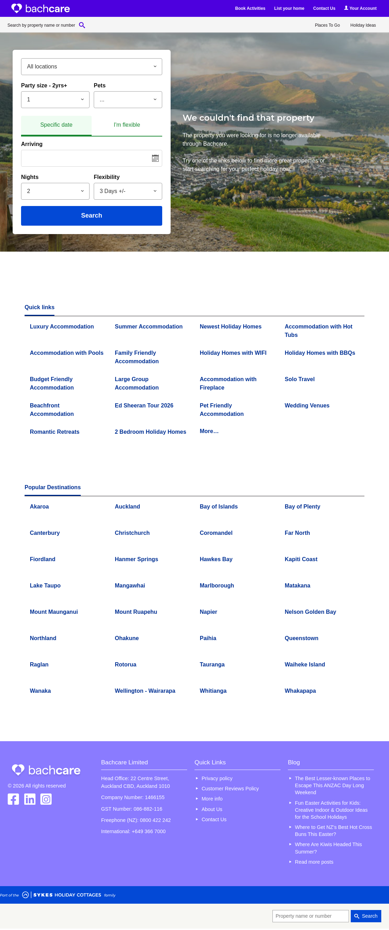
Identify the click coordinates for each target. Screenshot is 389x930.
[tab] (56, 126)
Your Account (360, 8)
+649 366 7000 (148, 831)
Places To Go (327, 25)
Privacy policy (217, 778)
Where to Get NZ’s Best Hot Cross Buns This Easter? (333, 830)
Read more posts (314, 862)
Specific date (56, 125)
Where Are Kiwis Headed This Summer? (328, 848)
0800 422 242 (155, 820)
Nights (30, 177)
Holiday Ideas (363, 25)
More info (212, 799)
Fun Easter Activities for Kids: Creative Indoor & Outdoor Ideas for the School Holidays (331, 810)
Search (91, 215)
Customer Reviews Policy (230, 788)
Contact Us (324, 8)
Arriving (31, 144)
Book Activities (250, 8)
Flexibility (107, 177)
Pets (100, 85)
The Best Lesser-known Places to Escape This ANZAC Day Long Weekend (332, 785)
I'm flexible (127, 125)
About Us (212, 809)
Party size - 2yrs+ (44, 85)
